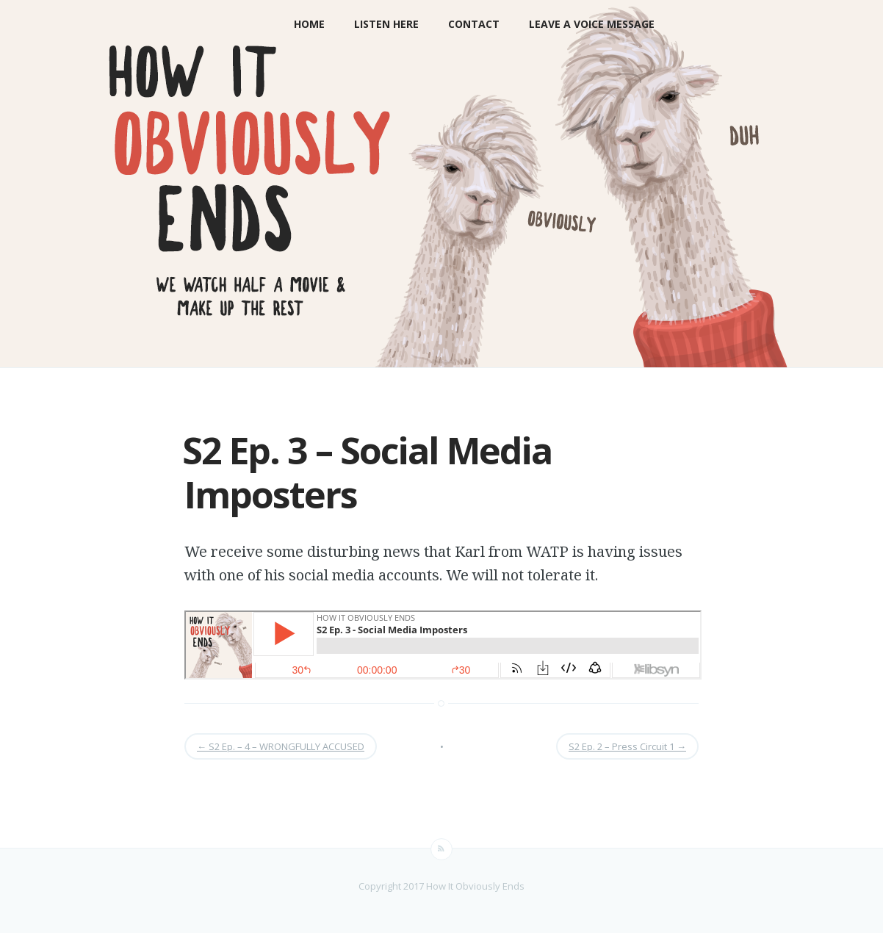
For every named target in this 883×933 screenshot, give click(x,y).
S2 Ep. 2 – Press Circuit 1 (627, 746)
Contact (474, 24)
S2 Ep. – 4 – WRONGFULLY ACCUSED (280, 746)
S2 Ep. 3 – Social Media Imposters (367, 472)
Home (309, 24)
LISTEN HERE (386, 24)
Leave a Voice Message (592, 24)
